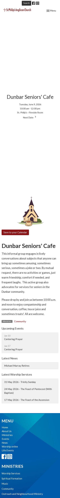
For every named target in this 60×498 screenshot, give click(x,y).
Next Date (30, 117)
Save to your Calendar (15, 232)
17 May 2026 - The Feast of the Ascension (26, 399)
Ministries (7, 435)
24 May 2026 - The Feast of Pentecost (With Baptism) (28, 391)
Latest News (10, 358)
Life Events (8, 450)
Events (5, 438)
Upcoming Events (13, 328)
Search (26, 3)
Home (5, 427)
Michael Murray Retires (16, 365)
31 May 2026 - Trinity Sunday (20, 381)
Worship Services (11, 473)
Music (5, 483)
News (5, 442)
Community (20, 321)
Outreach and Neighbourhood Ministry (22, 493)
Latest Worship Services (17, 374)
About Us (7, 431)
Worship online (10, 446)
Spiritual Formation (12, 478)
